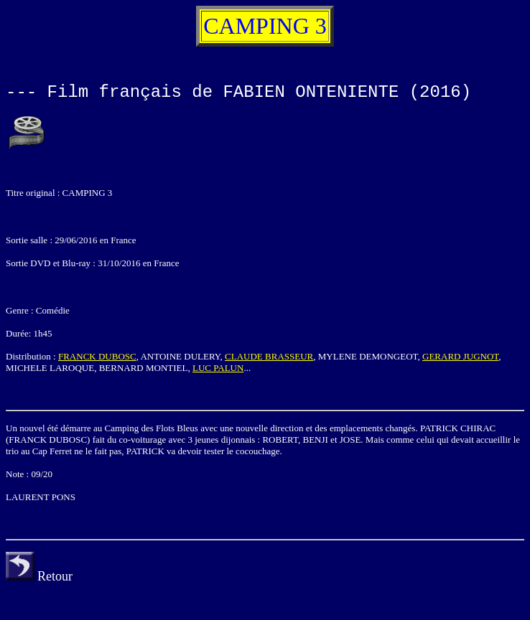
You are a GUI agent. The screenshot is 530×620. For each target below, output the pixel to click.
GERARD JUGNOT (460, 356)
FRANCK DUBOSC (97, 356)
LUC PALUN (217, 367)
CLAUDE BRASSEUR (269, 356)
